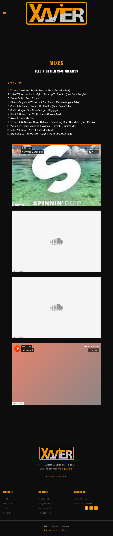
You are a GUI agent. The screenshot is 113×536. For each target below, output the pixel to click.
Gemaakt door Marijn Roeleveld (56, 530)
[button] (4, 13)
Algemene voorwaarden (56, 476)
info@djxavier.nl (65, 469)
